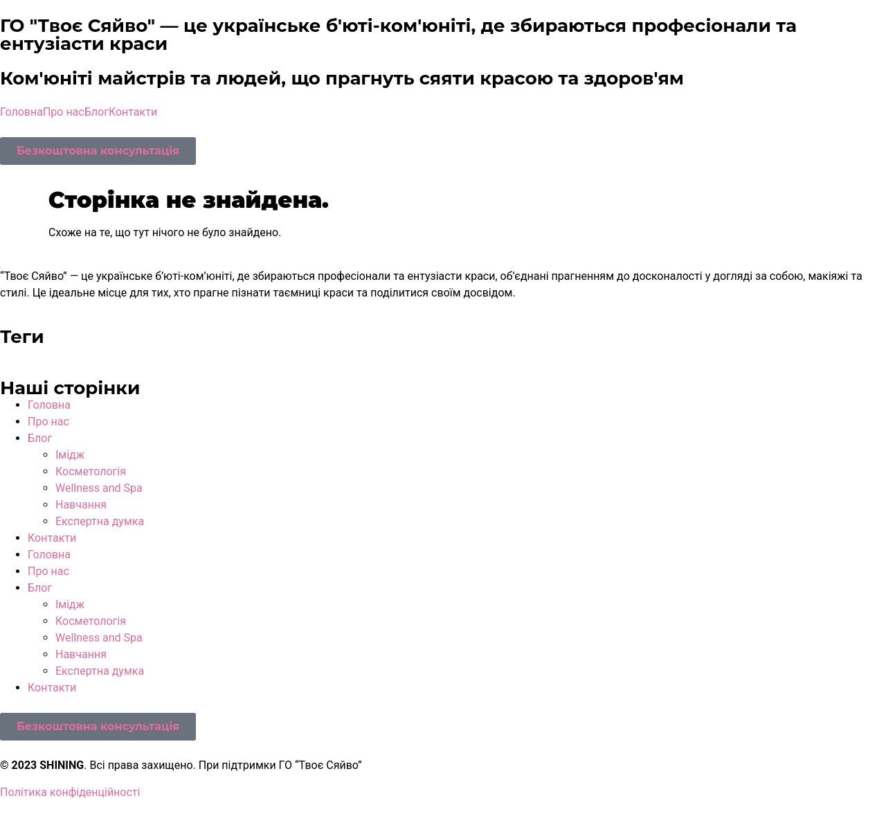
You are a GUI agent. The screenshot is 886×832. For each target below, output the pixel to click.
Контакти (133, 111)
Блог (96, 111)
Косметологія (90, 471)
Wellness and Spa (99, 488)
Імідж (69, 454)
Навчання (81, 504)
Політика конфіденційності (70, 792)
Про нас (63, 111)
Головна (21, 111)
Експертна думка (99, 521)
